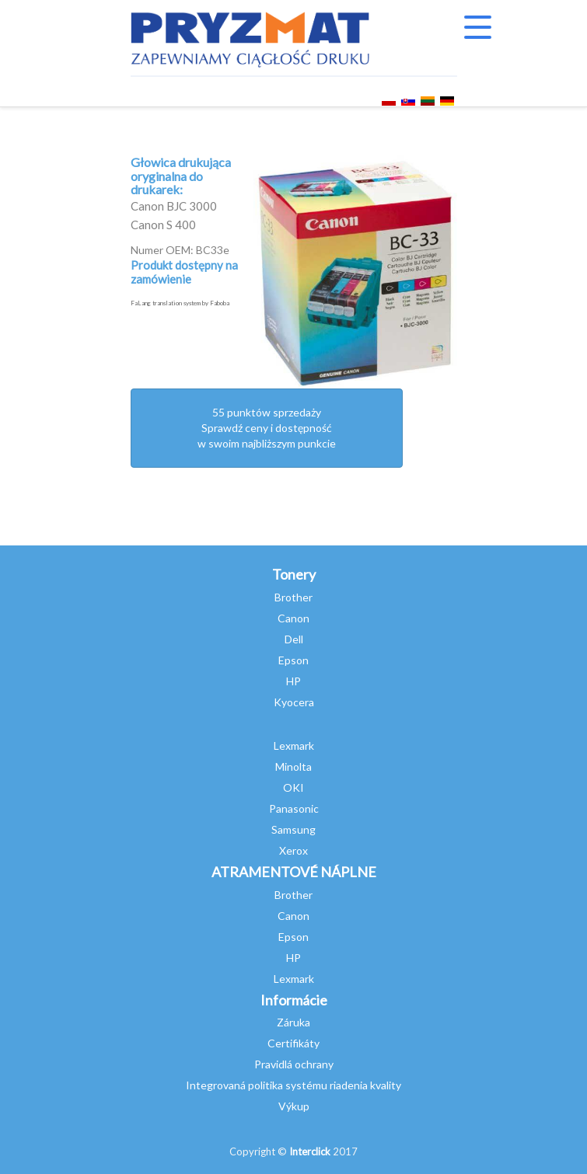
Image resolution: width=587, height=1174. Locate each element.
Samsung (293, 829)
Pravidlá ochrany (294, 1064)
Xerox (293, 850)
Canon (293, 618)
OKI (293, 787)
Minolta (293, 766)
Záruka (293, 1022)
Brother (293, 597)
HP (293, 681)
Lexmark (294, 745)
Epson (293, 660)
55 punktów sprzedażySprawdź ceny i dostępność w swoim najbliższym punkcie (266, 428)
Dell (294, 639)
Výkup (293, 1106)
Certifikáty (293, 1043)
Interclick (309, 1151)
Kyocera (294, 702)
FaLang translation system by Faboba (180, 303)
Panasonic (294, 808)
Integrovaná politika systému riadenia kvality (293, 1085)
